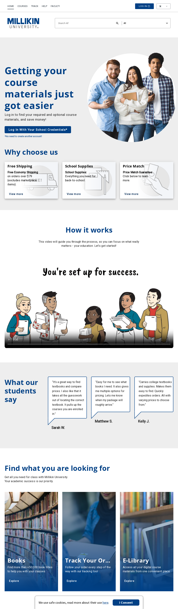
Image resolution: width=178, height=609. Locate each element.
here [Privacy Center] (105, 602)
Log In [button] (144, 6)
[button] (163, 6)
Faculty (55, 6)
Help (44, 6)
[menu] (163, 6)
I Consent (126, 602)
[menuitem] (11, 4)
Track (34, 6)
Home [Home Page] (10, 6)
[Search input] (113, 23)
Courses (22, 6)
